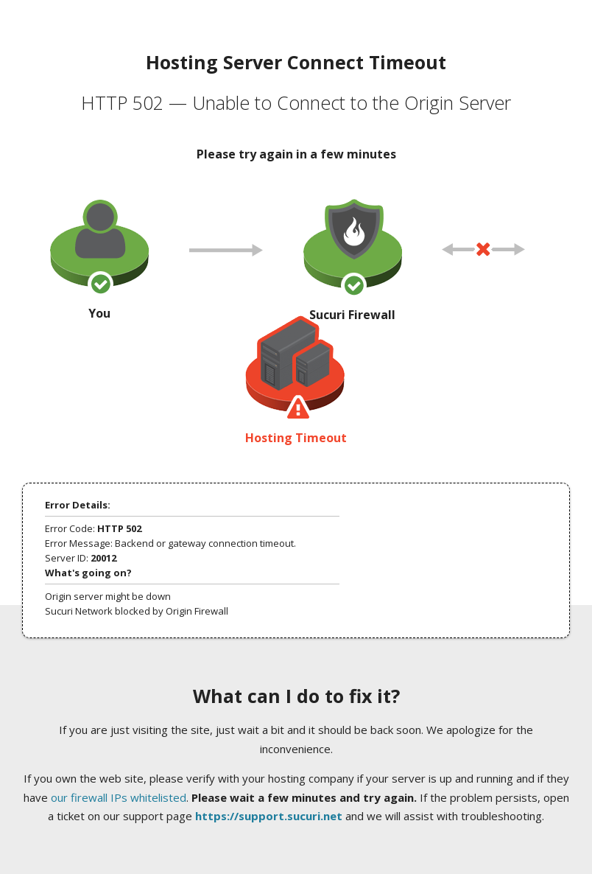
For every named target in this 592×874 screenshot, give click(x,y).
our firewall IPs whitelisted (118, 797)
